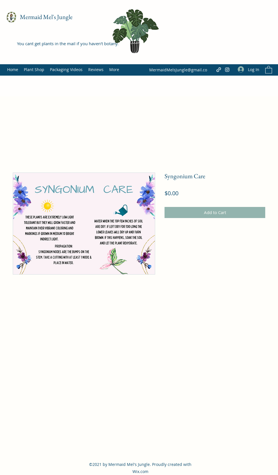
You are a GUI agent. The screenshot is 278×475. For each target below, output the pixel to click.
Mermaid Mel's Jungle (46, 17)
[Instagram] (227, 69)
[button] (268, 69)
